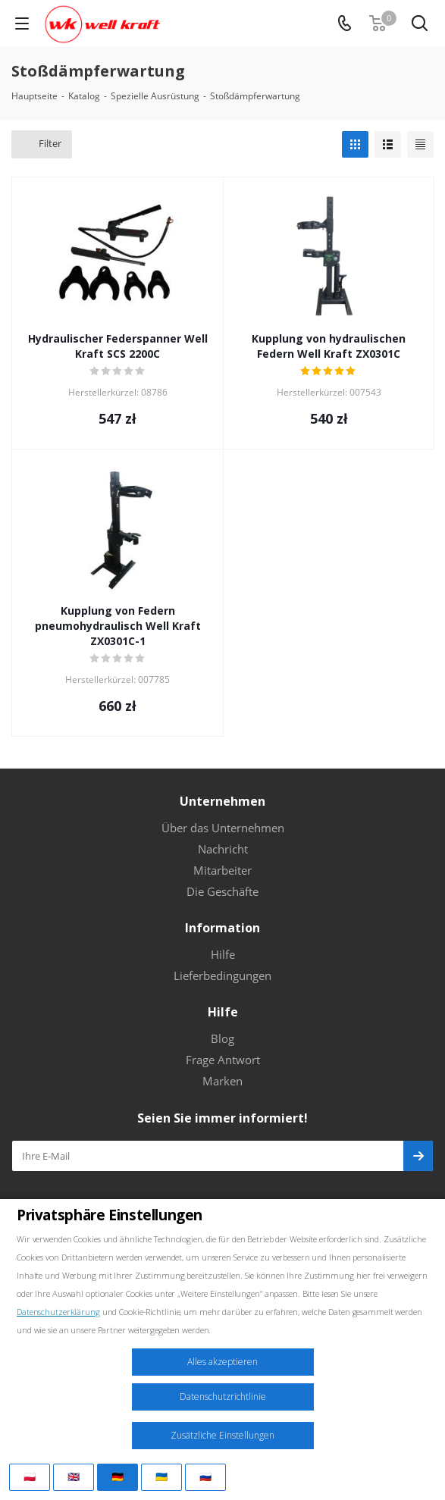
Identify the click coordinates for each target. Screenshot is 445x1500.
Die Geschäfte (222, 891)
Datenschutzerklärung (58, 1311)
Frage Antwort (223, 1059)
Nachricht (223, 848)
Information (222, 927)
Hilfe (223, 954)
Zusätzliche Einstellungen (222, 1435)
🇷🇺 (205, 1476)
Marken (222, 1080)
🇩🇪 (117, 1476)
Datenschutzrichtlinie (223, 1396)
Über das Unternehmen (222, 827)
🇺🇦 (161, 1476)
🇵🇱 (30, 1476)
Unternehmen (222, 801)
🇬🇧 (73, 1476)
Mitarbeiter (222, 870)
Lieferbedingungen (222, 975)
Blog (222, 1038)
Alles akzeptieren (222, 1361)
